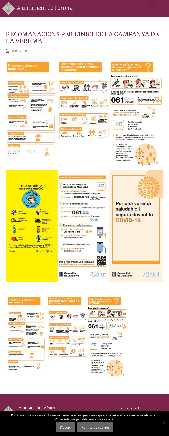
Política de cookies (95, 427)
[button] (152, 8)
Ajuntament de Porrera (45, 8)
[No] (164, 423)
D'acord (65, 427)
